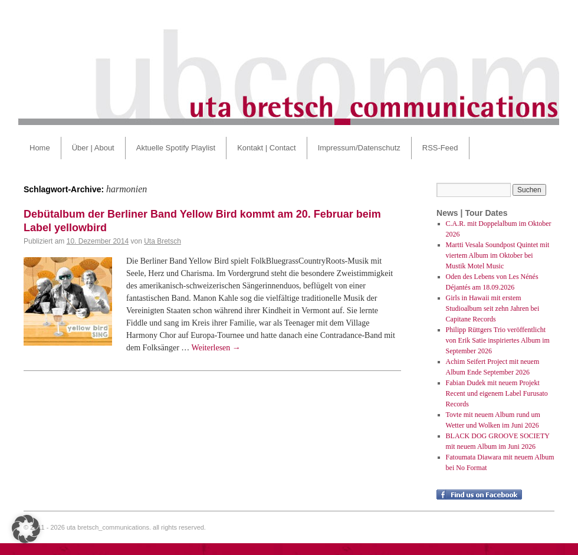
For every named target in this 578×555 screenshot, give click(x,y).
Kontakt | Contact (266, 147)
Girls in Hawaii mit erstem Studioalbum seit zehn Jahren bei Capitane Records (493, 308)
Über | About (93, 147)
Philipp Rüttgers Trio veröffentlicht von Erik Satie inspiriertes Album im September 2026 (498, 340)
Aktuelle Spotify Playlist (175, 147)
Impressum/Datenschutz (359, 147)
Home (39, 147)
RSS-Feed (440, 147)
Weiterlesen (216, 347)
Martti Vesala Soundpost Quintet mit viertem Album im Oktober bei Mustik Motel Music (498, 255)
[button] (26, 529)
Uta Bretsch (162, 241)
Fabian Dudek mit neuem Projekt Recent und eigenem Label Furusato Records (497, 393)
